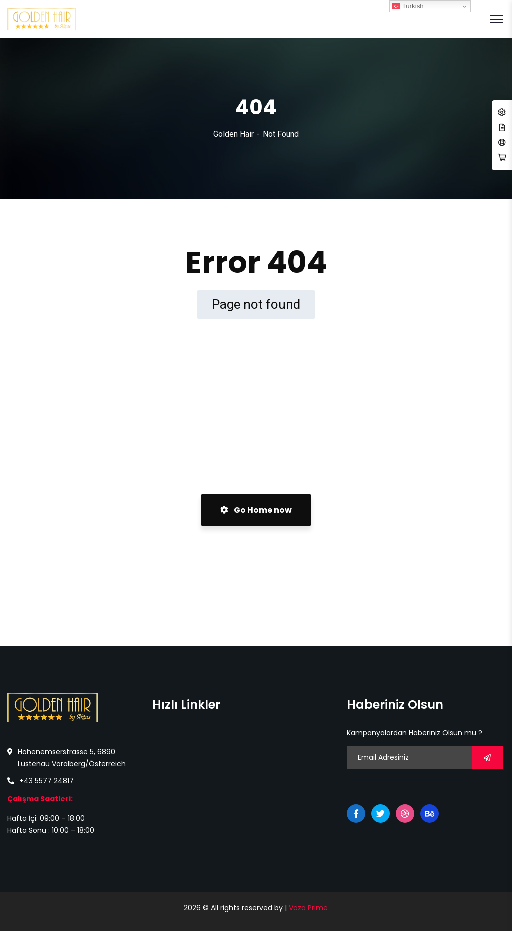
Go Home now (256, 510)
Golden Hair (234, 134)
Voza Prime (308, 908)
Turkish (408, 6)
